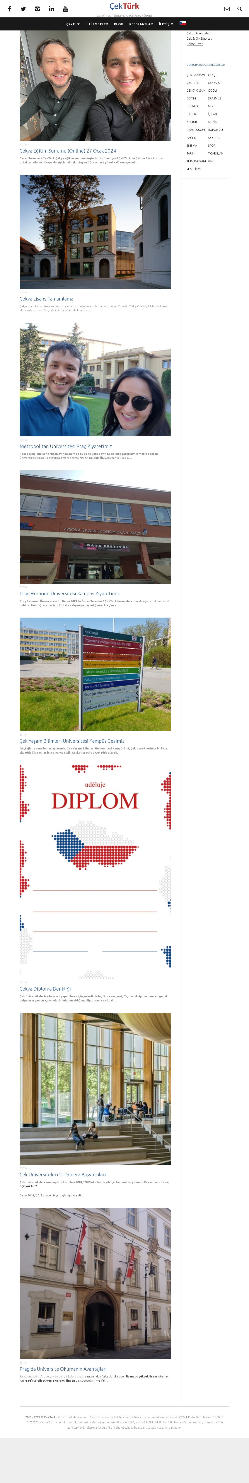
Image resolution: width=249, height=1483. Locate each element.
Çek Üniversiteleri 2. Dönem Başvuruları (63, 1219)
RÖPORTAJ (215, 174)
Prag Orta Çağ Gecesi (201, 62)
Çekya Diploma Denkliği (45, 1033)
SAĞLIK (191, 182)
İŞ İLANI (213, 159)
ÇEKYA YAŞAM (196, 135)
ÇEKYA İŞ (214, 127)
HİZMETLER (98, 39)
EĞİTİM (23, 189)
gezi (81, 1421)
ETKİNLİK (192, 151)
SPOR (211, 190)
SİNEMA (192, 190)
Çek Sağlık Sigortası (200, 83)
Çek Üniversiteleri (198, 78)
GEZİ (211, 151)
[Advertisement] (208, 293)
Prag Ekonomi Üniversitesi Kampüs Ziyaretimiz (70, 638)
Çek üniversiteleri (156, 1226)
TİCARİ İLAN (215, 198)
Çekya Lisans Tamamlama (46, 343)
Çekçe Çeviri (195, 89)
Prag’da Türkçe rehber (201, 67)
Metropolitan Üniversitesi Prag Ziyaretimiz (66, 491)
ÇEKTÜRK (193, 127)
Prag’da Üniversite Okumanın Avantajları (63, 1413)
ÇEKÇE (212, 119)
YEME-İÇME (194, 214)
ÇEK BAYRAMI (196, 119)
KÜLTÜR (192, 166)
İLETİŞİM (166, 39)
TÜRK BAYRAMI (196, 206)
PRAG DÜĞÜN (196, 174)
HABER (191, 159)
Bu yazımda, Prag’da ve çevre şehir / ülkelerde (49, 1421)
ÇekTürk (73, 39)
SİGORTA (214, 182)
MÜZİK (212, 166)
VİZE (211, 206)
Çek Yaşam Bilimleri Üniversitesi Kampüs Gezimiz (72, 785)
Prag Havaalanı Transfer (202, 73)
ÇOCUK (213, 135)
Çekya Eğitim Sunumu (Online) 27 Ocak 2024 (68, 195)
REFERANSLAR (141, 39)
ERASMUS (214, 143)
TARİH (190, 198)
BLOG (118, 39)
